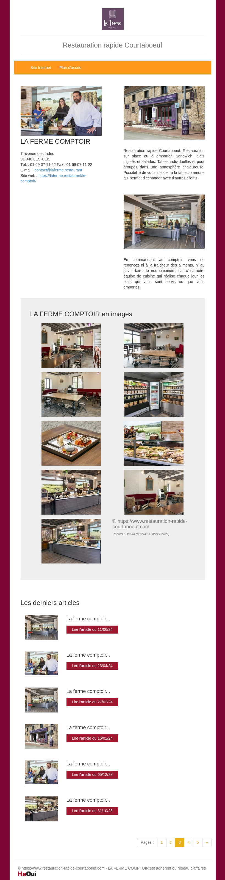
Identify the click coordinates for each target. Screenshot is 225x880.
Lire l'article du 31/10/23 (92, 811)
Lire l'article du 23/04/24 (92, 666)
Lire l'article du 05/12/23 (92, 774)
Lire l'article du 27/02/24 (92, 702)
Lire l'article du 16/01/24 (92, 738)
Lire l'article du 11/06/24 (92, 629)
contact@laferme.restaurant (58, 170)
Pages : (147, 842)
